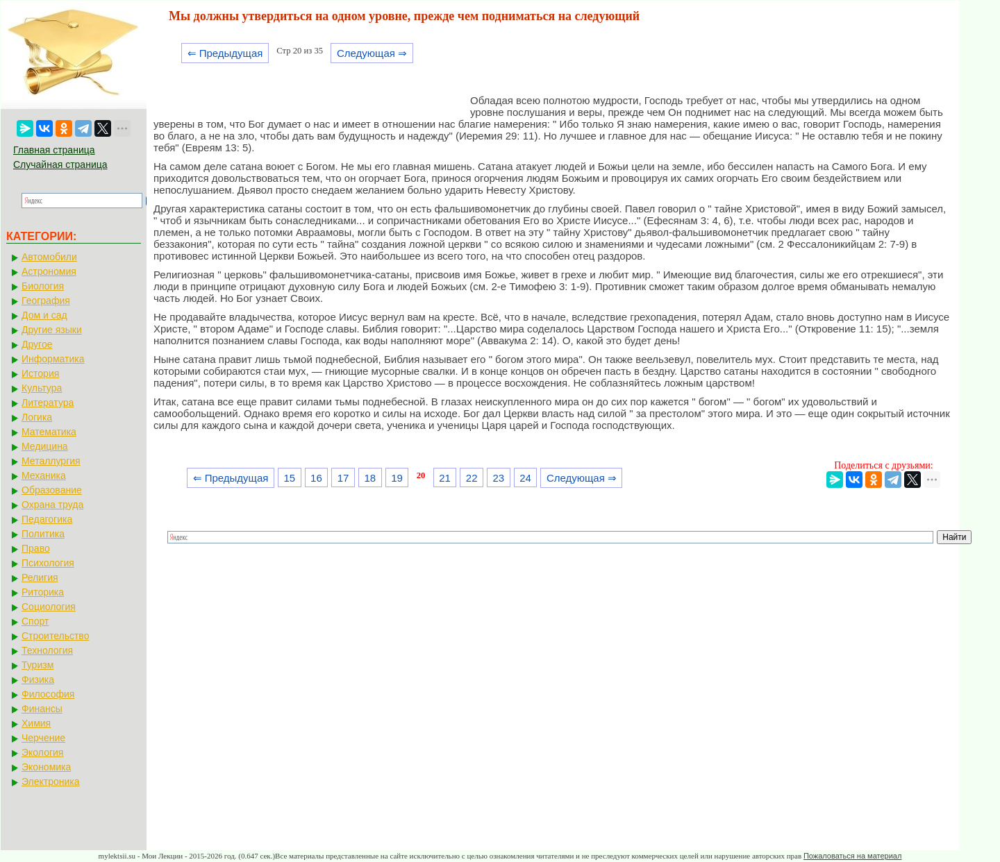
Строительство (55, 635)
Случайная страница (60, 164)
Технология (47, 650)
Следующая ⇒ (372, 53)
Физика (38, 679)
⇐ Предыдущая (225, 53)
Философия (48, 694)
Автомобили (49, 256)
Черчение (43, 737)
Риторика (43, 592)
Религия (40, 577)
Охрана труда (52, 504)
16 (316, 478)
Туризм (37, 664)
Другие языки (52, 329)
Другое (37, 344)
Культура (42, 388)
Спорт (35, 621)
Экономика (46, 766)
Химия (36, 723)
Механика (44, 475)
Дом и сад (44, 315)
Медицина (45, 446)
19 (397, 478)
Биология (43, 285)
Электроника (51, 781)
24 (525, 478)
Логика (37, 417)
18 (370, 478)
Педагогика (47, 519)
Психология (48, 562)
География (46, 300)
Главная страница (54, 149)
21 (445, 478)
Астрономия (49, 271)
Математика (49, 431)
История (40, 373)
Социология (49, 606)
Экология (42, 752)
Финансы (42, 708)
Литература (48, 402)
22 (472, 478)
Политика (43, 533)
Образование (52, 490)
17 (343, 478)
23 (499, 478)
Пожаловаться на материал (852, 856)
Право (36, 548)
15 (289, 478)
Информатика (53, 358)
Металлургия (51, 460)
